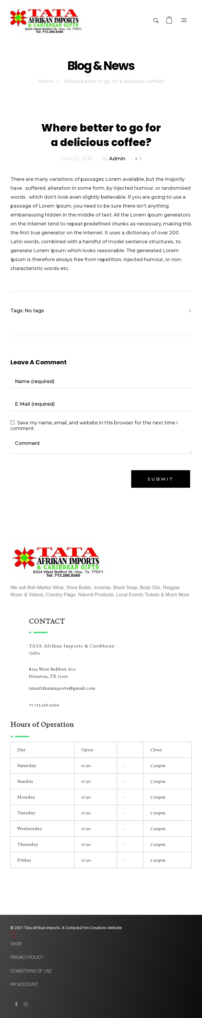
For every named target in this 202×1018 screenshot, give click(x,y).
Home (45, 81)
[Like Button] (136, 158)
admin (117, 158)
